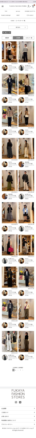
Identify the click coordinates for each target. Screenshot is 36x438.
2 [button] (15, 370)
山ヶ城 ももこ (28, 65)
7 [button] (20, 370)
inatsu (10, 65)
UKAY (18, 15)
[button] (23, 370)
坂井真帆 (27, 162)
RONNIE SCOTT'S (30, 11)
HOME (12, 20)
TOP (6, 11)
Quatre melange (6, 15)
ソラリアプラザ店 (12, 67)
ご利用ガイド (4, 412)
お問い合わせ (5, 416)
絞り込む (18, 27)
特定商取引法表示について (8, 420)
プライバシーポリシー (7, 424)
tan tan (18, 11)
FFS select (30, 15)
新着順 (7, 38)
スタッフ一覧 (29, 38)
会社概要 (3, 408)
